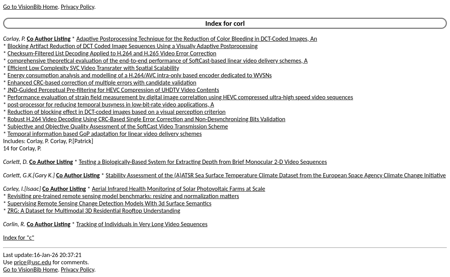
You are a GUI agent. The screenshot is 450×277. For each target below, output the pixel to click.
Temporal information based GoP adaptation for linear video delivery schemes (105, 133)
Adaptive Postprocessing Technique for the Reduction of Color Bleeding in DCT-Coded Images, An (196, 38)
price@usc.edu (32, 262)
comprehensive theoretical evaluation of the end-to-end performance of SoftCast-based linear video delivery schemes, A (158, 60)
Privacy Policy (77, 6)
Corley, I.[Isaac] (22, 188)
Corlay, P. (14, 38)
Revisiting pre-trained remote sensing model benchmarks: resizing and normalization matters (123, 196)
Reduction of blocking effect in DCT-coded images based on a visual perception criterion (117, 111)
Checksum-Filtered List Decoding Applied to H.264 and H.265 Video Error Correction (112, 53)
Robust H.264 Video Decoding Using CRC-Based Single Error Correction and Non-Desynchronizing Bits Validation (146, 119)
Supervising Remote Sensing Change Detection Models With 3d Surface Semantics (110, 203)
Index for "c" (18, 237)
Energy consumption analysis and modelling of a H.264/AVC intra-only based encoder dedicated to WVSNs (140, 75)
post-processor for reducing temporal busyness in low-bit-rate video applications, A (111, 104)
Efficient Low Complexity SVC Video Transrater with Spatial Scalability (93, 68)
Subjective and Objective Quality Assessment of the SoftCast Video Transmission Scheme (118, 126)
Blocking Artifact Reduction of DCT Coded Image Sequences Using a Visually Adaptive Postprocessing (133, 46)
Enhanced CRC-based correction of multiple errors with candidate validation (102, 82)
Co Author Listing (48, 38)
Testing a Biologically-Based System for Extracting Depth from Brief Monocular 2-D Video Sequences (203, 161)
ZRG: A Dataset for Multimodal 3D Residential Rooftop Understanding (94, 210)
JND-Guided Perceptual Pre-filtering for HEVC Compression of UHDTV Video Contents (113, 89)
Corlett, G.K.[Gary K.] (29, 175)
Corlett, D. (15, 161)
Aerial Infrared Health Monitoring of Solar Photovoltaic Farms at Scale (178, 188)
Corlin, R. (14, 224)
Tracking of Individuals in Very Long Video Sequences (141, 224)
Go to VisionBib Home (30, 6)
